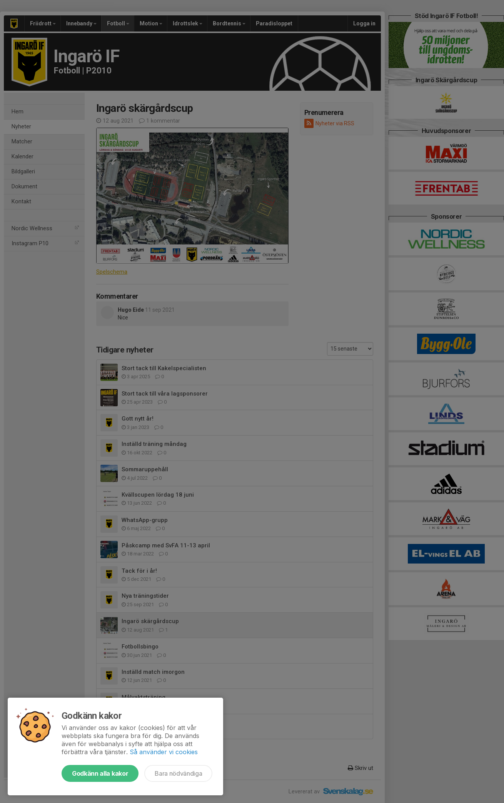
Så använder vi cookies (164, 752)
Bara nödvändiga (178, 773)
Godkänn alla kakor (100, 773)
